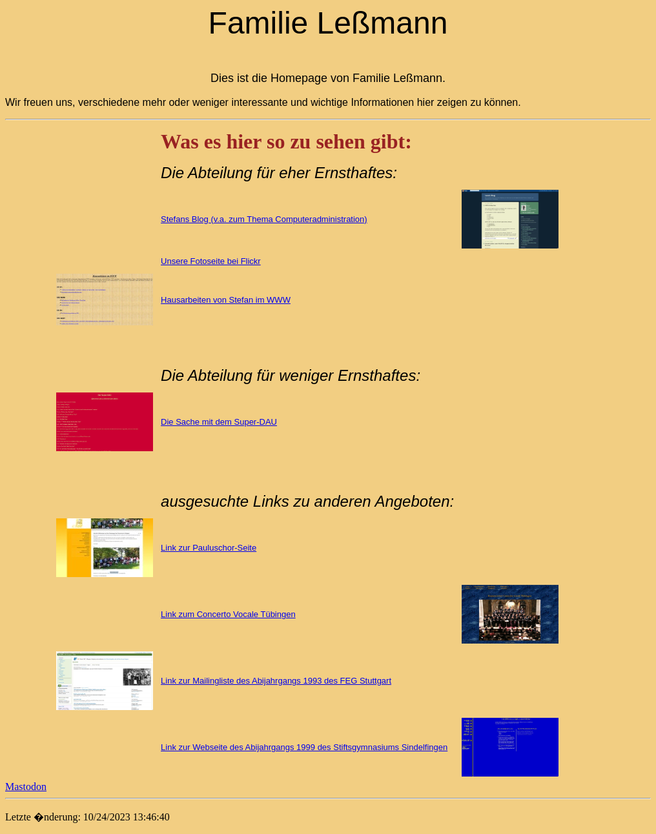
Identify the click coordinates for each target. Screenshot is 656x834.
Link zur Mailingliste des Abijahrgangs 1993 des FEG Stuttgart (276, 681)
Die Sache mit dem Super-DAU (219, 422)
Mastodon (25, 786)
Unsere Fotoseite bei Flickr (211, 261)
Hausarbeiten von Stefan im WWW (226, 300)
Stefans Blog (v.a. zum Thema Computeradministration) (264, 219)
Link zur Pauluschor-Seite (208, 548)
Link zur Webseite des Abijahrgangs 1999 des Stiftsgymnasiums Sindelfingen (304, 747)
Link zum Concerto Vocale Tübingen (228, 614)
